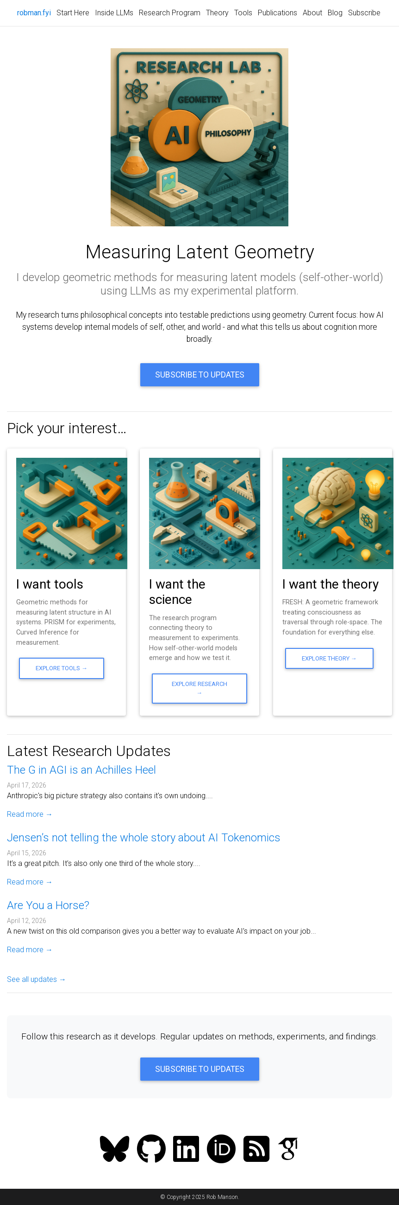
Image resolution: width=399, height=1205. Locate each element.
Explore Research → (199, 688)
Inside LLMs (114, 12)
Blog (335, 12)
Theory (217, 12)
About (312, 12)
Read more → (30, 814)
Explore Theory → (329, 658)
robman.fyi (35, 12)
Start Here (72, 12)
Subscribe (364, 12)
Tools (243, 12)
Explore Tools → (61, 668)
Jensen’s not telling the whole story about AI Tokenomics (144, 837)
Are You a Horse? (48, 905)
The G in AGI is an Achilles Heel (81, 769)
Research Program (169, 12)
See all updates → (36, 979)
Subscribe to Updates (199, 374)
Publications (277, 12)
